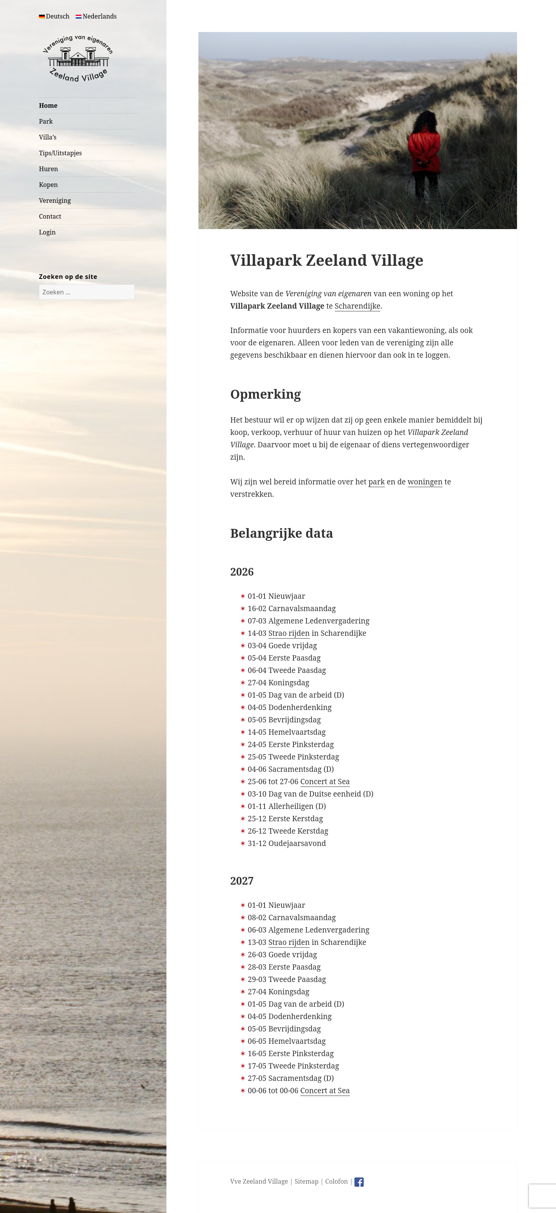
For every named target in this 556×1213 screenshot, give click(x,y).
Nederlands (96, 16)
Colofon (336, 1181)
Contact (50, 216)
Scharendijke (357, 306)
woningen (425, 482)
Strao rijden (289, 633)
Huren (48, 169)
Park (46, 121)
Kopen (48, 184)
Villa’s (47, 137)
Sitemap (307, 1181)
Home (48, 105)
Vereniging (55, 200)
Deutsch (54, 16)
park (376, 482)
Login (47, 232)
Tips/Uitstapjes (60, 153)
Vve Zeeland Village (259, 1181)
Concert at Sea (325, 781)
